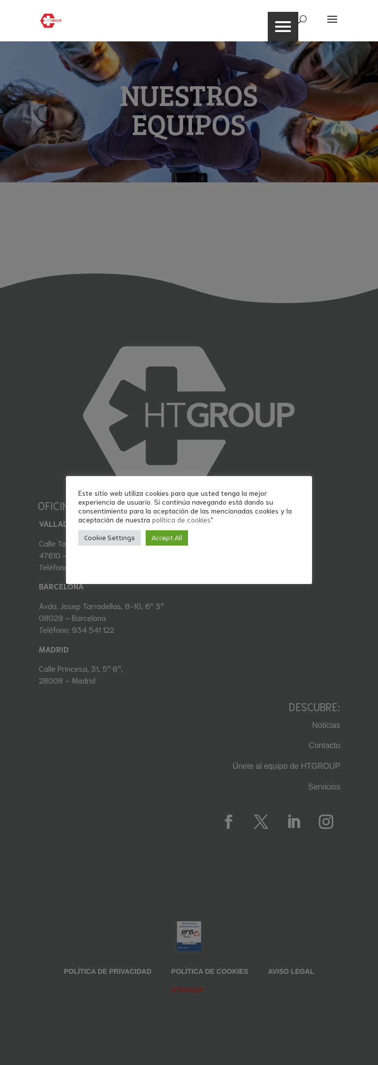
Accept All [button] (167, 538)
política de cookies (181, 519)
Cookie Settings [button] (109, 538)
